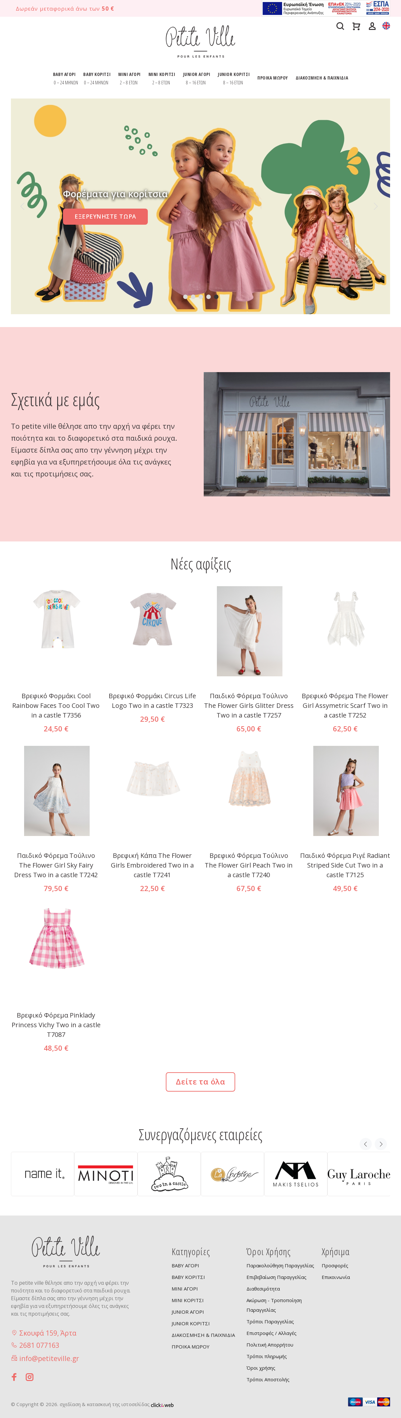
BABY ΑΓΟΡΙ (64, 74)
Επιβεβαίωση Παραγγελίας (276, 1277)
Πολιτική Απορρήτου (269, 1344)
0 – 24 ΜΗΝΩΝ (66, 83)
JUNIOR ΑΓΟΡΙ (196, 74)
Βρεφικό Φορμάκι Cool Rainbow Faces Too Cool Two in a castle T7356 (56, 705)
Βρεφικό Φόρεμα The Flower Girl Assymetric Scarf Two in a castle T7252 (345, 705)
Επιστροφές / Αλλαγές (271, 1333)
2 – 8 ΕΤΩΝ (129, 83)
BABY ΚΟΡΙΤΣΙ (97, 74)
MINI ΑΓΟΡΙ (129, 74)
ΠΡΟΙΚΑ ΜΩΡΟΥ (272, 78)
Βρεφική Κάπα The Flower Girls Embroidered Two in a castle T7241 (152, 865)
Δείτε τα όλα (200, 1081)
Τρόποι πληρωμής (266, 1356)
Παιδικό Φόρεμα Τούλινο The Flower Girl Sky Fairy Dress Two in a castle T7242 (56, 865)
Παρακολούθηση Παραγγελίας (280, 1265)
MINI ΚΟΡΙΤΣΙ (161, 74)
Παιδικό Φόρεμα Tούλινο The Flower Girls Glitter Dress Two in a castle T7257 (249, 705)
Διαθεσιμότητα (263, 1288)
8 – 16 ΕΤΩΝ (196, 83)
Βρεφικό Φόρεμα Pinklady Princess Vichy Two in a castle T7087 (56, 1025)
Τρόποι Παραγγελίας (270, 1321)
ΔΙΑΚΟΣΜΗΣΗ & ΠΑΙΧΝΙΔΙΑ (322, 78)
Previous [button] (366, 1144)
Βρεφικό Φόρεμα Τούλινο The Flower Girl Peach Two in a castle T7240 (249, 865)
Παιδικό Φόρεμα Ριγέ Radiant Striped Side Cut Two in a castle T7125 (345, 865)
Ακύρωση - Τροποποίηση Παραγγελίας (274, 1305)
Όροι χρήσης (260, 1368)
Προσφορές (335, 1265)
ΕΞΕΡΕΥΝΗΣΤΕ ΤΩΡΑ (105, 216)
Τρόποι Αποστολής (268, 1379)
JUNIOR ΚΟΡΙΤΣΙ (234, 74)
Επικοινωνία (336, 1277)
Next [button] (381, 1144)
